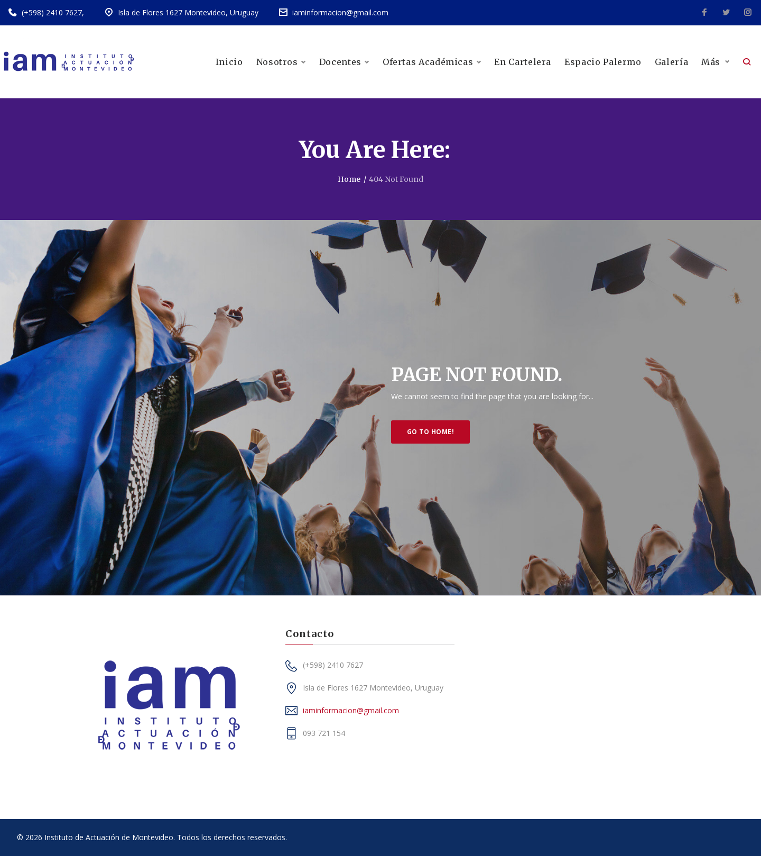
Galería (671, 62)
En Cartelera (522, 62)
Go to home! (430, 431)
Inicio (229, 62)
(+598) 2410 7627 (52, 12)
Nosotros (281, 62)
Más (710, 62)
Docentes (344, 62)
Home (349, 179)
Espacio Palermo (603, 62)
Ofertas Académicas (432, 62)
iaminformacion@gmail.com (340, 12)
